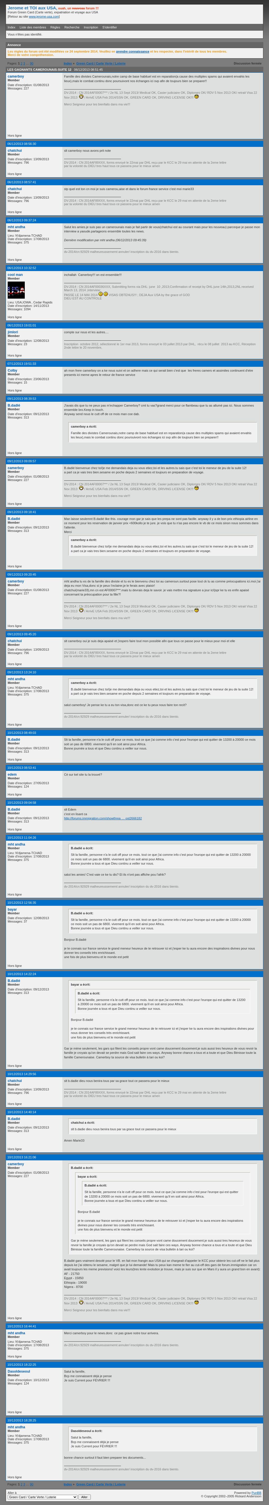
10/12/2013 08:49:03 (21, 732)
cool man (15, 275)
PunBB (256, 1492)
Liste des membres (33, 27)
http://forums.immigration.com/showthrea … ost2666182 (103, 818)
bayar (12, 909)
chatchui (15, 151)
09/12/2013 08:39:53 (21, 398)
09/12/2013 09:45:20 (21, 634)
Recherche (71, 27)
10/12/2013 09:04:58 (21, 802)
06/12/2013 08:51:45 (88, 69)
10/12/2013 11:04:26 (21, 837)
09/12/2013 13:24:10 (21, 672)
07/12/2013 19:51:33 (21, 363)
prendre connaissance (132, 51)
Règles (55, 27)
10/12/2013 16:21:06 (21, 1157)
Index (11, 27)
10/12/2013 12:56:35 (21, 902)
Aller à (49, 1495)
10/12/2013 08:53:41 (21, 767)
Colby (12, 370)
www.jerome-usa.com (44, 16)
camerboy (16, 76)
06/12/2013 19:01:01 (21, 325)
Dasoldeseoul (19, 1371)
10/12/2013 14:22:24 (21, 974)
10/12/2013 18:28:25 (21, 1420)
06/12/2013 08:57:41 (21, 182)
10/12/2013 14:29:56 (21, 1074)
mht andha (16, 227)
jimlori (13, 332)
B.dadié (14, 405)
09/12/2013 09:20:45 (21, 574)
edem (12, 775)
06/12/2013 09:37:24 (21, 220)
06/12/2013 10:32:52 (21, 268)
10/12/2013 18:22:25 (21, 1364)
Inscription (91, 27)
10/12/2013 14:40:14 (21, 1112)
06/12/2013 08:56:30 (21, 143)
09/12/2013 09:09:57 (21, 461)
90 (31, 63)
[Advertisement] (194, 13)
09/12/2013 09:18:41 (21, 512)
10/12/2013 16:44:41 (21, 1326)
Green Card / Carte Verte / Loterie (101, 63)
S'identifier (109, 27)
